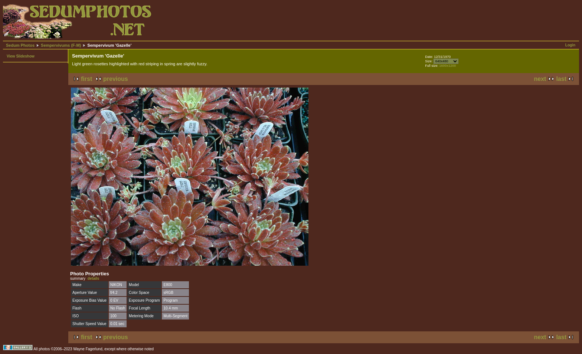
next (540, 79)
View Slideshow (21, 56)
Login (570, 45)
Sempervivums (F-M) (61, 45)
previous (115, 79)
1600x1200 (447, 66)
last (561, 79)
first (86, 79)
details (93, 278)
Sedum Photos (20, 45)
